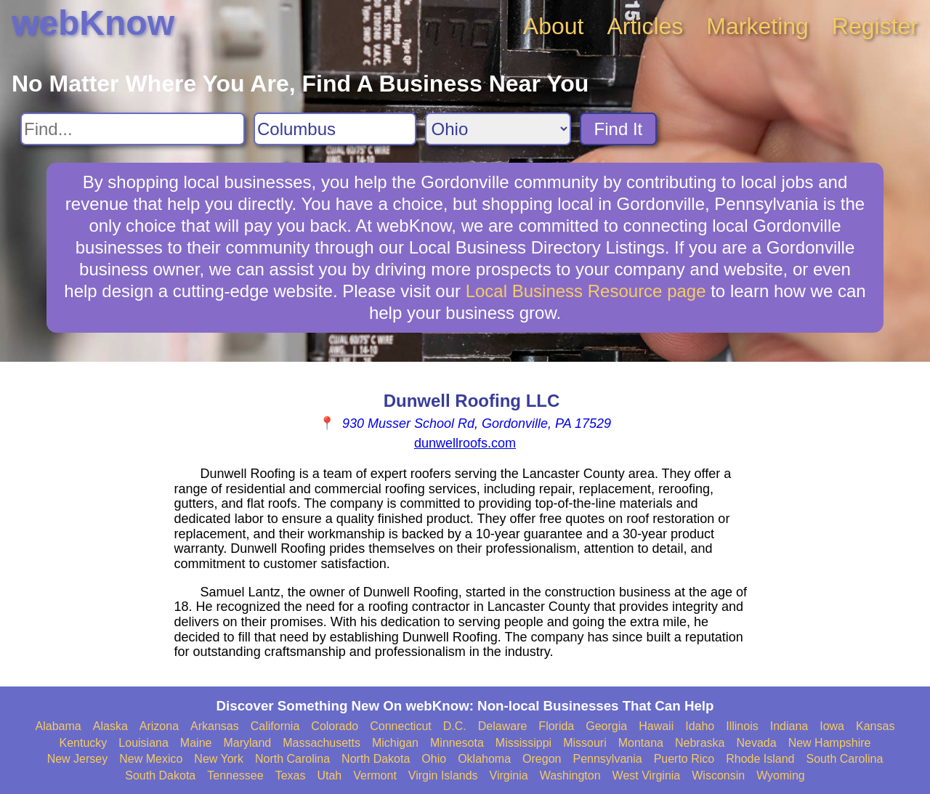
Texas (290, 775)
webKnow (93, 23)
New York (218, 759)
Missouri (585, 743)
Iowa (832, 726)
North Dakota (375, 759)
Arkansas (214, 726)
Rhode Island (760, 759)
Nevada (756, 743)
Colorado (334, 726)
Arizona (159, 726)
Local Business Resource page (586, 291)
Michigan (395, 743)
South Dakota (160, 775)
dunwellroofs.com (465, 443)
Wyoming (780, 775)
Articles (645, 26)
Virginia (509, 775)
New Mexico (150, 759)
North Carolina (292, 759)
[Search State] (498, 129)
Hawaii (656, 726)
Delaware (502, 726)
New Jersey (77, 759)
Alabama (58, 726)
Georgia (606, 726)
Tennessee (235, 775)
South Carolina (845, 759)
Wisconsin (718, 775)
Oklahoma (484, 759)
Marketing (757, 26)
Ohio (433, 759)
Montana (640, 743)
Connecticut (401, 726)
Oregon (541, 759)
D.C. (454, 726)
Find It (618, 129)
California (275, 726)
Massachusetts (321, 743)
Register (875, 26)
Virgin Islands (443, 775)
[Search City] (335, 129)
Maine (196, 743)
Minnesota (457, 743)
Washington (570, 775)
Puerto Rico (684, 759)
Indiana (789, 726)
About (553, 26)
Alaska (110, 726)
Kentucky (84, 743)
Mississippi (523, 743)
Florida (556, 726)
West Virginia (646, 775)
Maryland (247, 743)
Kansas (875, 726)
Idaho (699, 726)
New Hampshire (829, 743)
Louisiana (143, 743)
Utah (329, 775)
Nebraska (699, 743)
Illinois (742, 726)
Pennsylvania (607, 759)
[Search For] (132, 129)
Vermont (375, 775)
